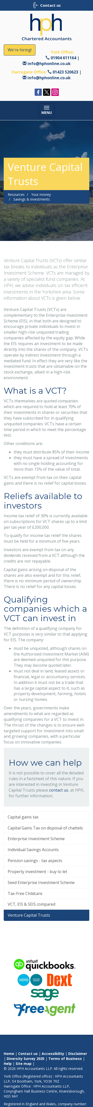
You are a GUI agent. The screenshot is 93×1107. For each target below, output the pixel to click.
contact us (58, 790)
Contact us (28, 1053)
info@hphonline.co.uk (49, 63)
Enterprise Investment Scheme (36, 838)
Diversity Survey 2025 (25, 1058)
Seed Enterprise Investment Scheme (41, 882)
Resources (16, 194)
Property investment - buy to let (37, 871)
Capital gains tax (23, 817)
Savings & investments (31, 199)
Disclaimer (77, 1053)
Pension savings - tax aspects (35, 860)
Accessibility (53, 1053)
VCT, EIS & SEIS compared (31, 904)
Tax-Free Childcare (25, 893)
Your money (41, 194)
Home (9, 1053)
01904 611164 (63, 58)
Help (8, 1063)
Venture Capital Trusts (29, 915)
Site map (23, 1063)
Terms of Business (65, 1058)
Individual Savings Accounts (33, 849)
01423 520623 (65, 72)
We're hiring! (19, 50)
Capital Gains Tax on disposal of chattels (45, 828)
